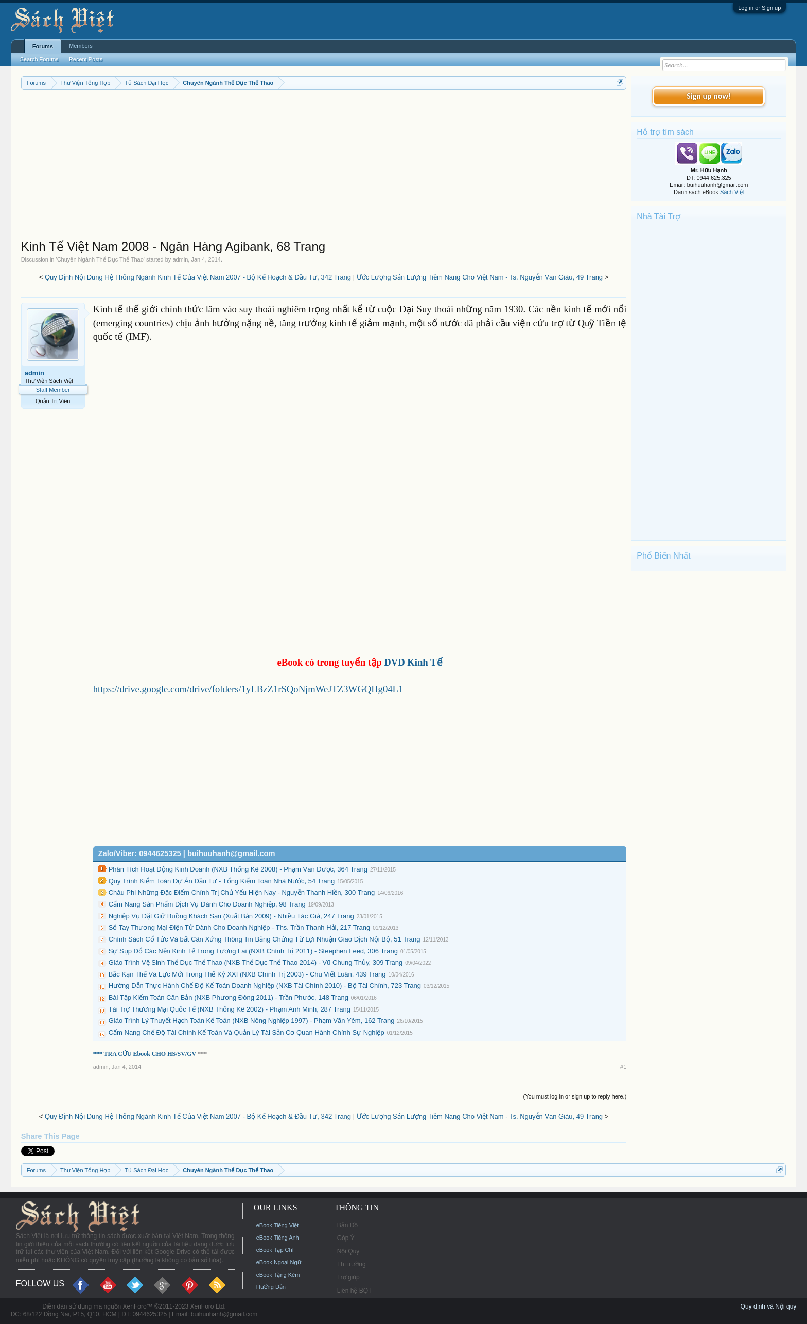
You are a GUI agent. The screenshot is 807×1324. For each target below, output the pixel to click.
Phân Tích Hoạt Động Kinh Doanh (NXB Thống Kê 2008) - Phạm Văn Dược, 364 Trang (238, 869)
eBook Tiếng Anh (277, 1237)
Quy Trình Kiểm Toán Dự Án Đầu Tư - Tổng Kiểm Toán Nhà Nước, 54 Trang (222, 881)
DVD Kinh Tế (413, 662)
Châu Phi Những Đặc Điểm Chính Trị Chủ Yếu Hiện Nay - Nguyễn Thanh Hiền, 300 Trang (242, 892)
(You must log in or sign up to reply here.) (575, 1096)
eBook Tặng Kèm (278, 1274)
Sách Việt (732, 192)
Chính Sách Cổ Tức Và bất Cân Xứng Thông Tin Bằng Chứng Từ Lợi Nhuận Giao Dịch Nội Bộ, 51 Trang (264, 939)
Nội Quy (348, 1251)
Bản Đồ (347, 1225)
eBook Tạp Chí (275, 1250)
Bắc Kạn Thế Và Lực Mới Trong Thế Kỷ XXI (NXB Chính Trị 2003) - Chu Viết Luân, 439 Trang (247, 974)
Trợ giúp (348, 1277)
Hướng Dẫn (271, 1287)
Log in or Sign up (759, 8)
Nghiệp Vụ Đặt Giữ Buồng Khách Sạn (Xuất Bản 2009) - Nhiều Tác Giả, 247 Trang (231, 916)
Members (81, 46)
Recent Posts (85, 59)
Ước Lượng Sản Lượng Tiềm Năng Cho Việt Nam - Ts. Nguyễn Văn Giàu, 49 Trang (480, 277)
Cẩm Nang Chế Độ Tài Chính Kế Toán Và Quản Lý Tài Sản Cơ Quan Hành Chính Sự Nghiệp (246, 1032)
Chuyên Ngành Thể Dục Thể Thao (100, 259)
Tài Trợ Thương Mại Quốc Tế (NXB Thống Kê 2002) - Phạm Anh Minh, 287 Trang (229, 1009)
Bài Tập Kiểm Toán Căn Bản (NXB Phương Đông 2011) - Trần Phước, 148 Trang (228, 997)
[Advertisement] (324, 167)
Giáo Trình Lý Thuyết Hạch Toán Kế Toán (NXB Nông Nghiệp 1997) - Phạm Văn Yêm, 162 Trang (252, 1020)
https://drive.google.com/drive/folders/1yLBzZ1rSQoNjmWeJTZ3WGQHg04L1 (248, 689)
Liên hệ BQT (354, 1290)
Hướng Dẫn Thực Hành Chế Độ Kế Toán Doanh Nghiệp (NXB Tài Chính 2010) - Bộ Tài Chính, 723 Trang (265, 985)
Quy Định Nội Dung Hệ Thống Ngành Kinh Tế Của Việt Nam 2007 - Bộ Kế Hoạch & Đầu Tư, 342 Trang (198, 277)
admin (180, 259)
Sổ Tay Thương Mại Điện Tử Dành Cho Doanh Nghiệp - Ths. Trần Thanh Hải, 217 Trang (240, 927)
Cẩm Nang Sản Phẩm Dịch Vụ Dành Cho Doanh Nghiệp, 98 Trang (207, 904)
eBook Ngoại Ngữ (278, 1262)
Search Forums (39, 59)
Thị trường (351, 1264)
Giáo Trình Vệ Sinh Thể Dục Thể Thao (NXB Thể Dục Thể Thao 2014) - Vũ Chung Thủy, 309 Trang (256, 962)
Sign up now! (709, 96)
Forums (42, 46)
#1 (623, 1067)
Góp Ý (346, 1238)
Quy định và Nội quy (769, 1306)
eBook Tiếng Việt (277, 1225)
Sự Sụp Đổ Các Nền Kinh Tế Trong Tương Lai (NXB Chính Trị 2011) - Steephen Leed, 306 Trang (253, 951)
